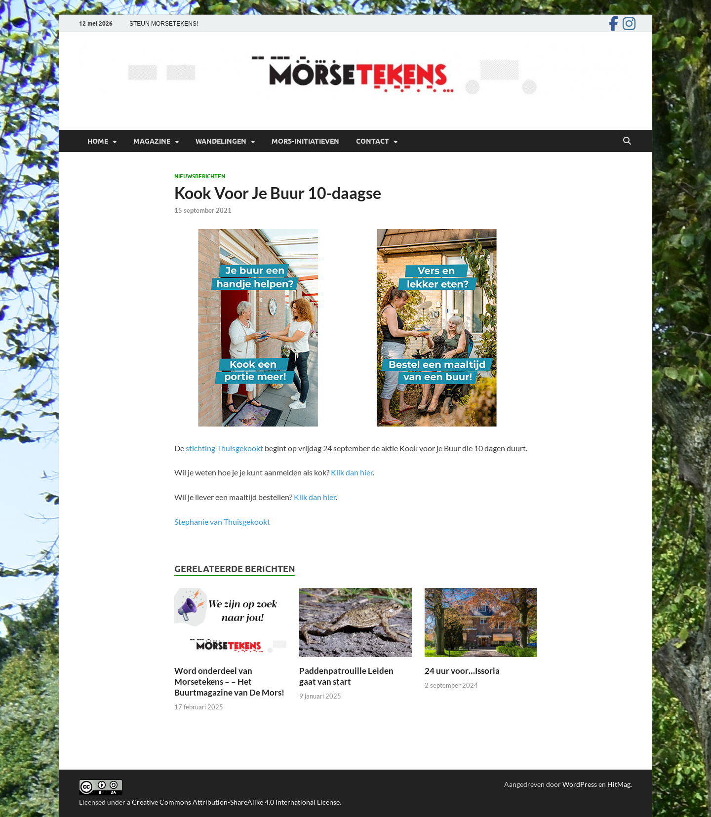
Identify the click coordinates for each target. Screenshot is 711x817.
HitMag (619, 784)
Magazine (151, 141)
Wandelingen (221, 141)
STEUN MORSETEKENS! (163, 23)
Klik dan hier (352, 472)
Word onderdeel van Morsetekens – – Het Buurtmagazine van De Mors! (229, 681)
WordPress (579, 784)
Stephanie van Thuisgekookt (222, 521)
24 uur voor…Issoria (463, 670)
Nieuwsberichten (199, 176)
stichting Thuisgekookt (224, 448)
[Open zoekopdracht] (627, 141)
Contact (372, 141)
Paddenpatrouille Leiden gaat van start (346, 676)
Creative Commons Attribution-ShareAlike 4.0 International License (236, 802)
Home (97, 141)
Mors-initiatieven (305, 141)
